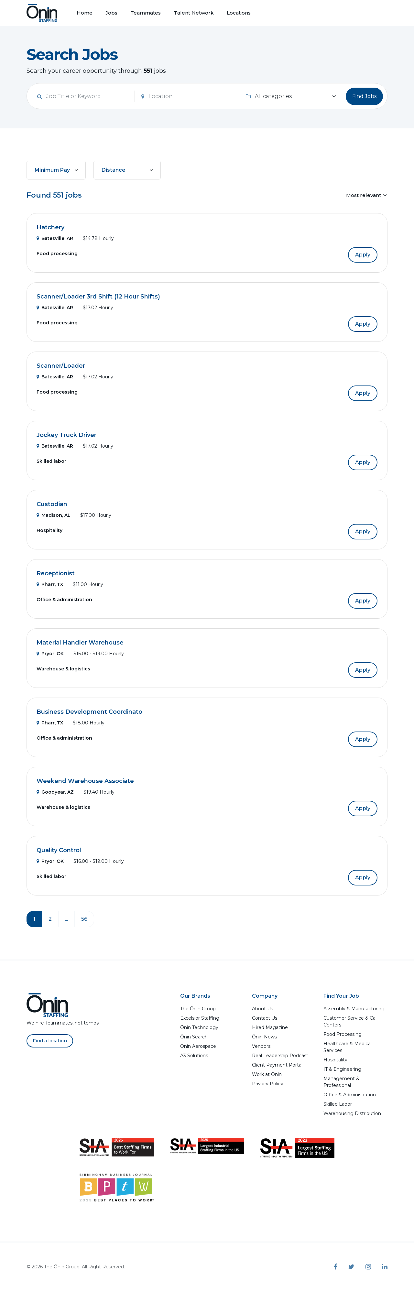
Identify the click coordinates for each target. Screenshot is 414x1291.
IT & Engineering (342, 1069)
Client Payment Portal (277, 1065)
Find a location (50, 1041)
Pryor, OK (50, 653)
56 (84, 919)
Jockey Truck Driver (66, 435)
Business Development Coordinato (89, 711)
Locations (239, 13)
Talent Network (194, 13)
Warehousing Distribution (352, 1113)
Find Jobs (364, 96)
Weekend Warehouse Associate (85, 781)
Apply (362, 255)
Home (85, 13)
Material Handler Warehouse (80, 642)
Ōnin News (264, 1037)
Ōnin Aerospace (198, 1046)
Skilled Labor (337, 1104)
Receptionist (56, 573)
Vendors (261, 1046)
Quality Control (59, 850)
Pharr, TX (50, 584)
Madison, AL (54, 515)
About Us (262, 1009)
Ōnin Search (194, 1037)
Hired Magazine (270, 1027)
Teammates (145, 13)
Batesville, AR (55, 238)
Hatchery (50, 227)
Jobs (111, 13)
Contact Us (264, 1018)
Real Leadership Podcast (280, 1055)
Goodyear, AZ (55, 792)
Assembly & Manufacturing (354, 1009)
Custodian (52, 504)
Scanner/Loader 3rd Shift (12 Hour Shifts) (98, 296)
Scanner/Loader (61, 365)
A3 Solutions (194, 1055)
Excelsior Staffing (199, 1018)
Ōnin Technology (199, 1027)
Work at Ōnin (267, 1074)
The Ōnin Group (198, 1009)
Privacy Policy (267, 1084)
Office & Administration (349, 1095)
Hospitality (335, 1060)
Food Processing (342, 1034)
